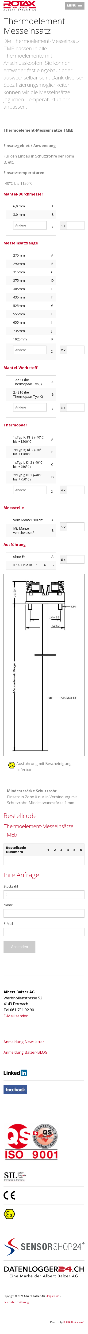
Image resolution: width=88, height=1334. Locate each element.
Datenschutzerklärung (16, 1302)
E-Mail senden (16, 1016)
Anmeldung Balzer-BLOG (25, 1052)
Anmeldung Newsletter (24, 1041)
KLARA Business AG (73, 1322)
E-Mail (8, 923)
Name (8, 905)
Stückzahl (11, 886)
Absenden (19, 947)
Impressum (53, 1296)
